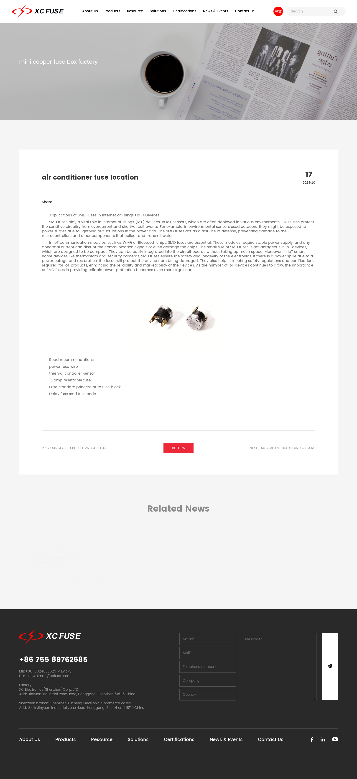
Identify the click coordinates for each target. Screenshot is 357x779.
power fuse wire (63, 367)
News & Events (215, 11)
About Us (90, 11)
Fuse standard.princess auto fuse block (85, 387)
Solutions (158, 11)
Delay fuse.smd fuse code (72, 394)
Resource (135, 11)
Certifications (184, 11)
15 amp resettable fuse (70, 380)
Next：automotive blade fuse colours (282, 448)
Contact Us (245, 11)
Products (112, 11)
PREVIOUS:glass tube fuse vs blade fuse (74, 448)
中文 (278, 11)
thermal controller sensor (72, 373)
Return (178, 448)
